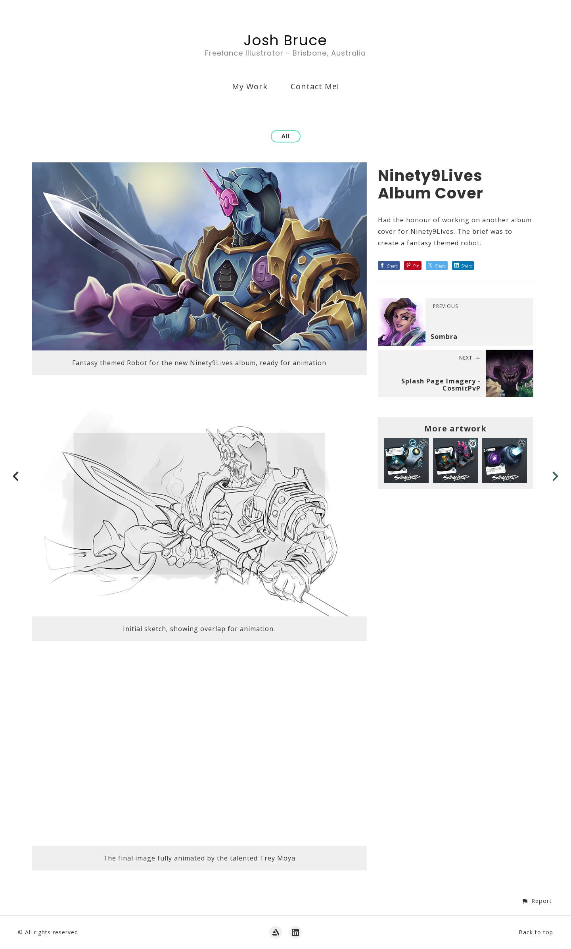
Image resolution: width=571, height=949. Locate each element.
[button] (536, 901)
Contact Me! (315, 86)
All (286, 136)
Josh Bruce (285, 40)
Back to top (536, 932)
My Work (250, 86)
